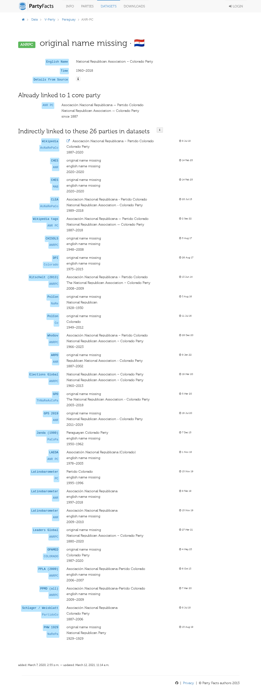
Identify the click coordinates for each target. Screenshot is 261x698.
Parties (87, 6)
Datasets (109, 6)
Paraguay (69, 19)
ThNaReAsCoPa (47, 400)
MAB (55, 187)
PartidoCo (50, 615)
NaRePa (52, 634)
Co (56, 323)
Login (236, 6)
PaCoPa (52, 439)
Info (70, 6)
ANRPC (53, 245)
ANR (55, 167)
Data (34, 19)
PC (56, 478)
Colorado (51, 264)
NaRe (54, 303)
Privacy (188, 683)
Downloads (134, 6)
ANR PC (48, 105)
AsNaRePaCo (49, 148)
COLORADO (51, 556)
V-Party (49, 19)
